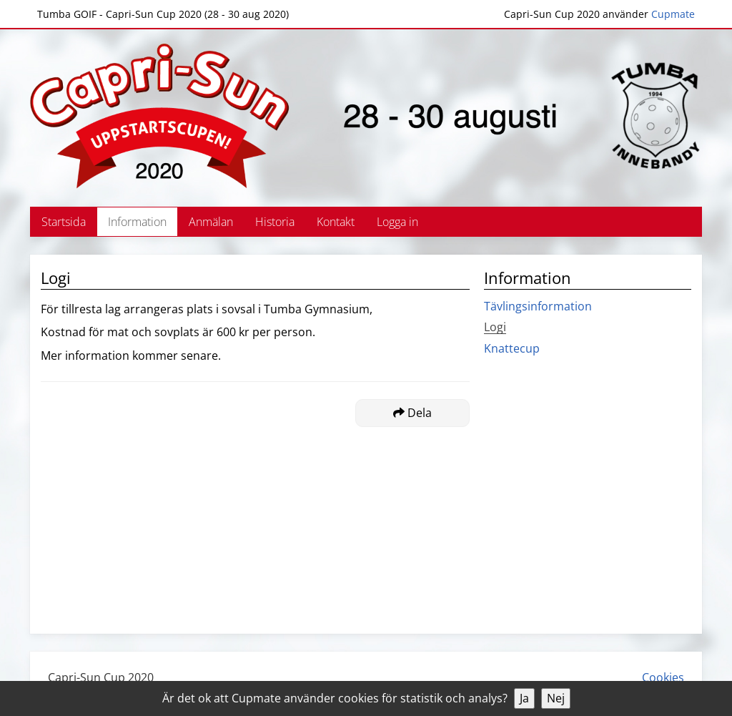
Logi (495, 327)
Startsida (63, 222)
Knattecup (512, 348)
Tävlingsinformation (538, 306)
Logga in (397, 222)
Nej (556, 698)
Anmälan (211, 222)
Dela (412, 413)
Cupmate (673, 14)
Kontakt (336, 222)
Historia (275, 222)
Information (137, 222)
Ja (524, 698)
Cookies (663, 677)
